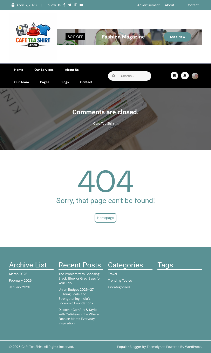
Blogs (65, 82)
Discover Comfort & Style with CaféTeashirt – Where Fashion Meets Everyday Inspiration (79, 316)
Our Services (44, 70)
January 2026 (19, 287)
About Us (72, 70)
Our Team (21, 82)
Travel (112, 274)
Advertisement (148, 5)
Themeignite (156, 347)
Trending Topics (120, 280)
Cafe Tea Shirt (103, 123)
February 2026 (20, 280)
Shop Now (177, 37)
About (169, 5)
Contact (192, 5)
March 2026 (18, 274)
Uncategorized (119, 287)
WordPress (193, 347)
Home (18, 70)
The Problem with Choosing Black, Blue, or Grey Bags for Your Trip (80, 278)
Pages (44, 82)
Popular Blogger (129, 347)
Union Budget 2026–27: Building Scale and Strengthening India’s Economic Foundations (76, 296)
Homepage (105, 218)
